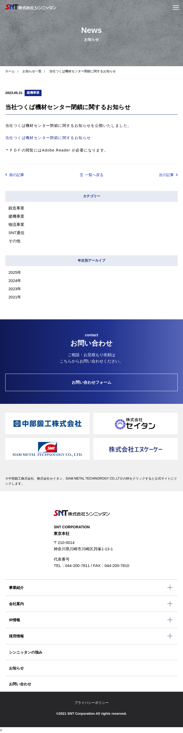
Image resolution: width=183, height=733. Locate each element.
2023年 (14, 289)
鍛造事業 (16, 208)
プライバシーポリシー (91, 703)
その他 (14, 241)
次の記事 (166, 175)
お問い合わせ (20, 684)
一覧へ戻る (94, 175)
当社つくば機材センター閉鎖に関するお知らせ (48, 138)
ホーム (10, 71)
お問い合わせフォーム (91, 382)
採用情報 (16, 636)
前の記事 (16, 175)
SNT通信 (16, 232)
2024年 (14, 280)
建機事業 (16, 216)
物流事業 (16, 224)
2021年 (14, 297)
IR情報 (14, 620)
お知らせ (16, 668)
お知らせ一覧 (32, 71)
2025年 (14, 272)
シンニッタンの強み (25, 652)
